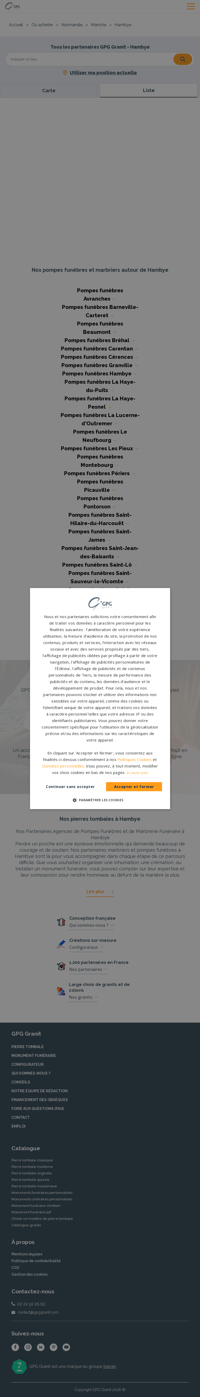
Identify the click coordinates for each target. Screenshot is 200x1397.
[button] (100, 800)
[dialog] (100, 698)
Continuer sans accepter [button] (70, 786)
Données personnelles (63, 766)
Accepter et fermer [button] (134, 786)
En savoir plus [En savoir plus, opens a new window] (137, 773)
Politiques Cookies (134, 759)
